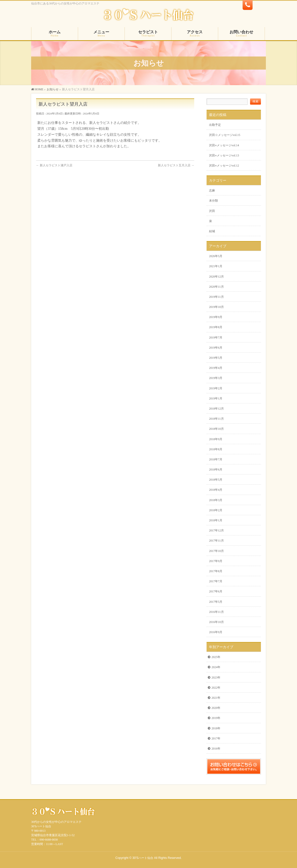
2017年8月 (215, 571)
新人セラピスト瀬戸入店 (54, 165)
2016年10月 (216, 622)
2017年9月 (215, 561)
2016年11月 (216, 612)
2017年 (216, 738)
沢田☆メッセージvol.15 (224, 135)
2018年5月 (215, 479)
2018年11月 (216, 418)
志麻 (212, 190)
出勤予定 (215, 125)
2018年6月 (215, 469)
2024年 (216, 667)
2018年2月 (215, 510)
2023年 (216, 677)
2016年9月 (215, 632)
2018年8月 (215, 449)
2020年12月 (216, 276)
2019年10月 (216, 307)
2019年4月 (215, 368)
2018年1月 (215, 520)
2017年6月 (215, 591)
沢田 (212, 211)
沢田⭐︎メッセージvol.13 (224, 155)
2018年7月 (215, 459)
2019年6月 (215, 347)
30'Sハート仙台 (142, 858)
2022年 (216, 687)
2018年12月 (216, 408)
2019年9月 (215, 317)
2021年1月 (215, 266)
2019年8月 (215, 327)
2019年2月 (215, 388)
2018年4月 (215, 489)
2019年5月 (215, 357)
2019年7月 (215, 337)
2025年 (216, 657)
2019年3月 (215, 378)
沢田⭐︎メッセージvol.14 (224, 145)
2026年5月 (215, 256)
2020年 (216, 708)
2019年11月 (216, 297)
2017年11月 (216, 540)
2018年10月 (216, 429)
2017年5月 (215, 602)
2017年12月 (216, 530)
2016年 (216, 748)
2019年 (216, 718)
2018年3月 (215, 500)
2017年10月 (216, 551)
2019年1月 (215, 398)
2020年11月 (216, 286)
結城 (212, 231)
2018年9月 (215, 439)
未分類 (213, 200)
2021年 (216, 697)
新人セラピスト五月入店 (176, 165)
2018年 (216, 728)
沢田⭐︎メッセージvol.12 (224, 165)
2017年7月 (215, 581)
